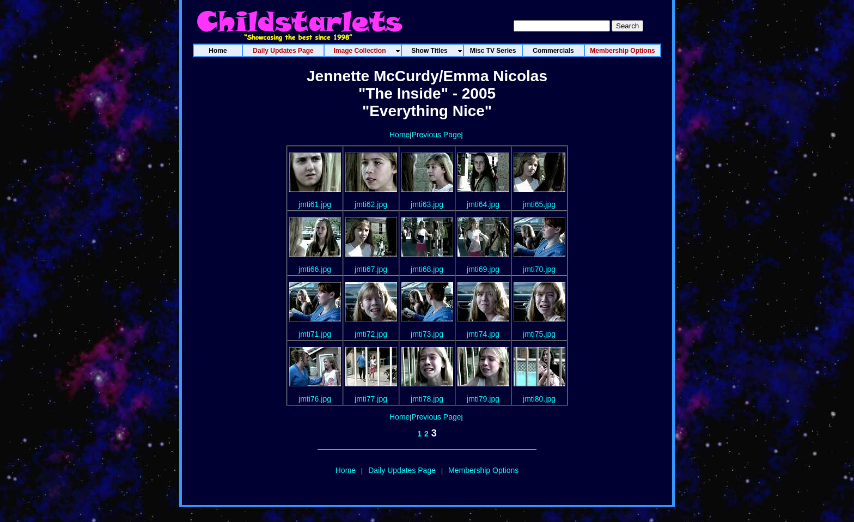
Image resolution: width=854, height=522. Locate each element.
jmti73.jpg (427, 334)
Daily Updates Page (402, 470)
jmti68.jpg (427, 269)
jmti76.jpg (314, 398)
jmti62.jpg (371, 204)
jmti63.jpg (427, 204)
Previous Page (436, 134)
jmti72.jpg (371, 334)
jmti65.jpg (539, 204)
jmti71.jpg (314, 334)
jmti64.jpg (483, 204)
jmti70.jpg (539, 269)
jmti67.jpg (371, 269)
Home (399, 134)
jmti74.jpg (483, 334)
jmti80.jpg (539, 398)
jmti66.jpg (314, 269)
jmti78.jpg (427, 398)
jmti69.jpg (483, 269)
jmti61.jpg (314, 204)
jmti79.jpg (483, 398)
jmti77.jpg (371, 398)
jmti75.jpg (539, 334)
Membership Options (483, 470)
